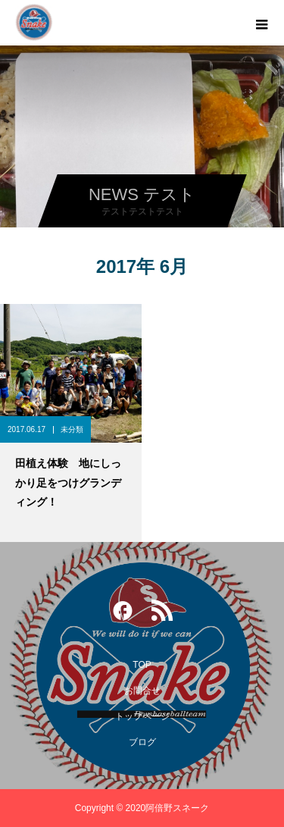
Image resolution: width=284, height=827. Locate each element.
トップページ (142, 716)
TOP (142, 664)
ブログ (142, 742)
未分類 (72, 429)
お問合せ (142, 690)
